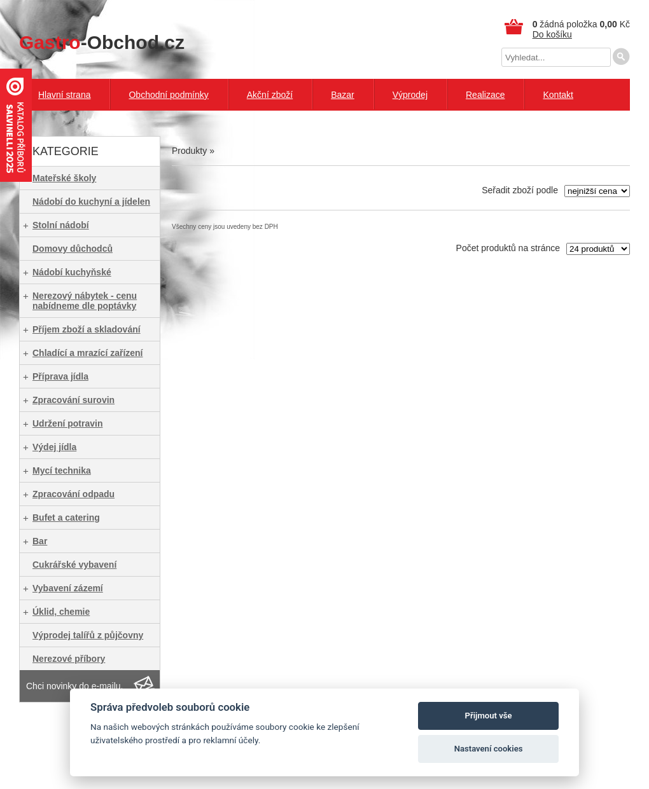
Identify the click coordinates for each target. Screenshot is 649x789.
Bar (39, 541)
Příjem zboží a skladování (86, 329)
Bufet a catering (66, 517)
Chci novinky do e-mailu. (74, 686)
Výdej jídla (54, 447)
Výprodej (410, 95)
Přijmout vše (488, 715)
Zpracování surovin (73, 400)
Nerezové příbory (68, 659)
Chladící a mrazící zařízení (87, 353)
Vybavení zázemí (67, 588)
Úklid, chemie (61, 612)
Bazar (342, 95)
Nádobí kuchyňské (71, 272)
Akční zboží (270, 95)
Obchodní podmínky (168, 95)
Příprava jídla (60, 376)
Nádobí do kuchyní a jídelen (91, 201)
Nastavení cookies (488, 748)
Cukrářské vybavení (74, 564)
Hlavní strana (64, 95)
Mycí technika (61, 470)
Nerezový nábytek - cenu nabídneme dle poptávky (84, 301)
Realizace (485, 95)
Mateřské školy (64, 178)
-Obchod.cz (102, 42)
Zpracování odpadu (73, 494)
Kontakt (558, 95)
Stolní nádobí (60, 225)
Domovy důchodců (72, 249)
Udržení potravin (67, 423)
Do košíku (552, 34)
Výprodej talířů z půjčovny (87, 635)
